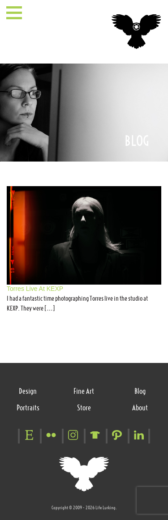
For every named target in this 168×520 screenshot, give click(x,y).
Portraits (28, 407)
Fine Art (83, 391)
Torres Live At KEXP (35, 288)
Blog (140, 391)
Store (84, 407)
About (140, 407)
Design (28, 391)
